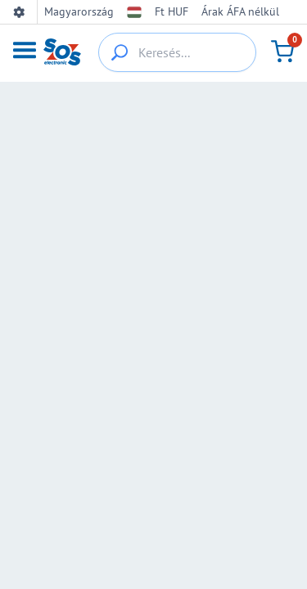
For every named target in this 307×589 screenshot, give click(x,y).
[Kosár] (282, 51)
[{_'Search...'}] (119, 52)
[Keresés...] (177, 52)
